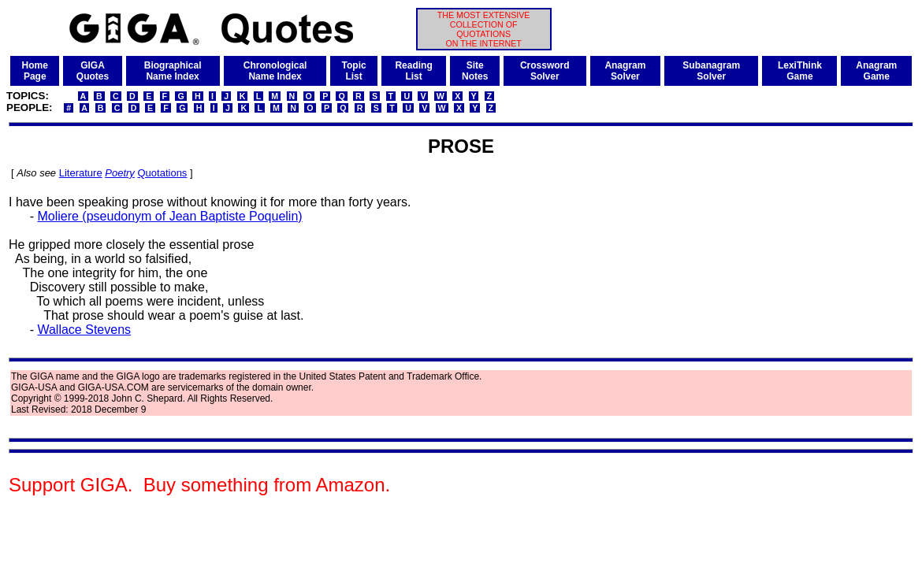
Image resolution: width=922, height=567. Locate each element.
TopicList (354, 71)
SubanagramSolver (711, 71)
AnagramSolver (624, 71)
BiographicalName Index (173, 71)
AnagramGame (876, 71)
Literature (80, 173)
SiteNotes (475, 71)
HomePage (35, 71)
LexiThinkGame (800, 71)
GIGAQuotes (92, 71)
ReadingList (413, 71)
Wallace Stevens (84, 329)
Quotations (162, 173)
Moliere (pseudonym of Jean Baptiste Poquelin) (169, 216)
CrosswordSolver (545, 71)
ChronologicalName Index (275, 71)
